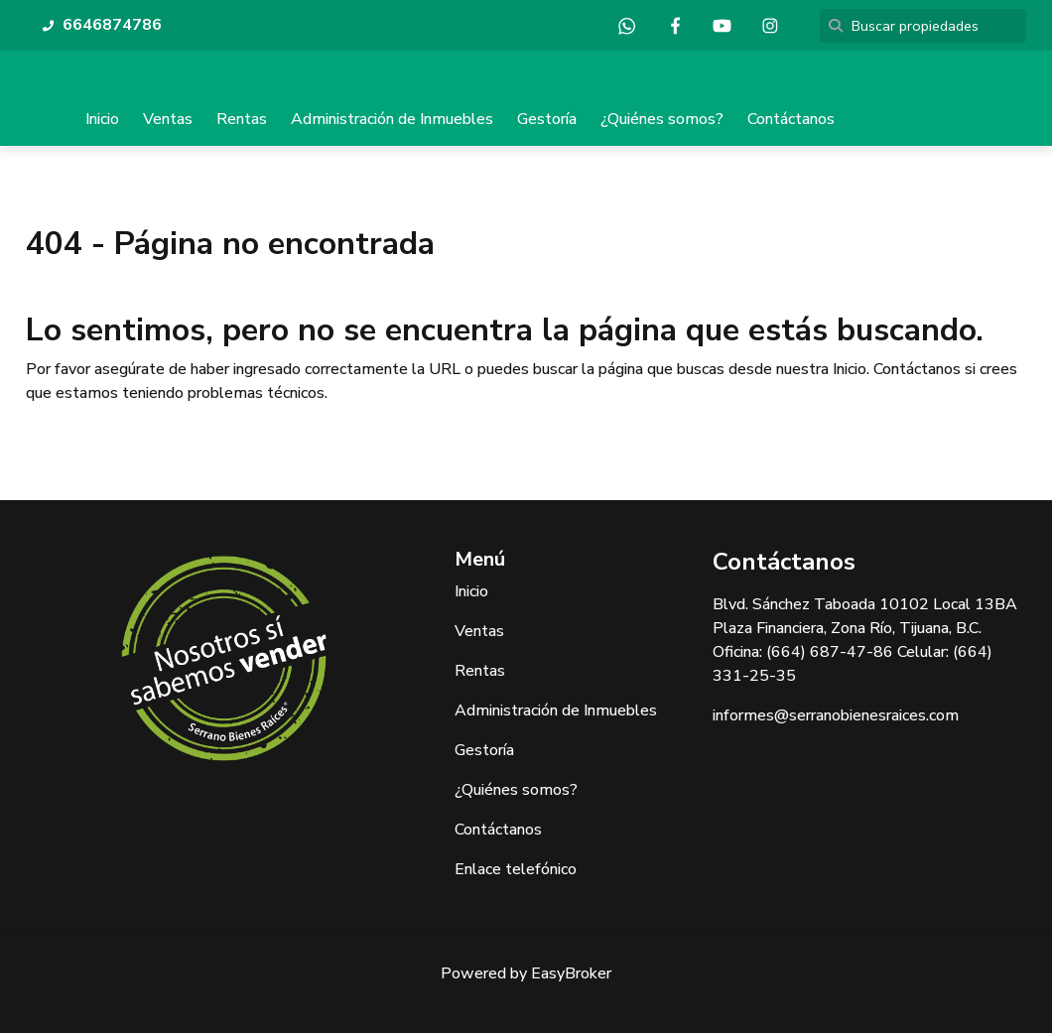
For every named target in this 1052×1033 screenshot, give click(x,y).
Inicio (102, 119)
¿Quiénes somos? (661, 119)
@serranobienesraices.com (866, 715)
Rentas (241, 119)
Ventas (168, 119)
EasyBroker (571, 973)
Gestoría (547, 119)
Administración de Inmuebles (392, 119)
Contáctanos (791, 119)
